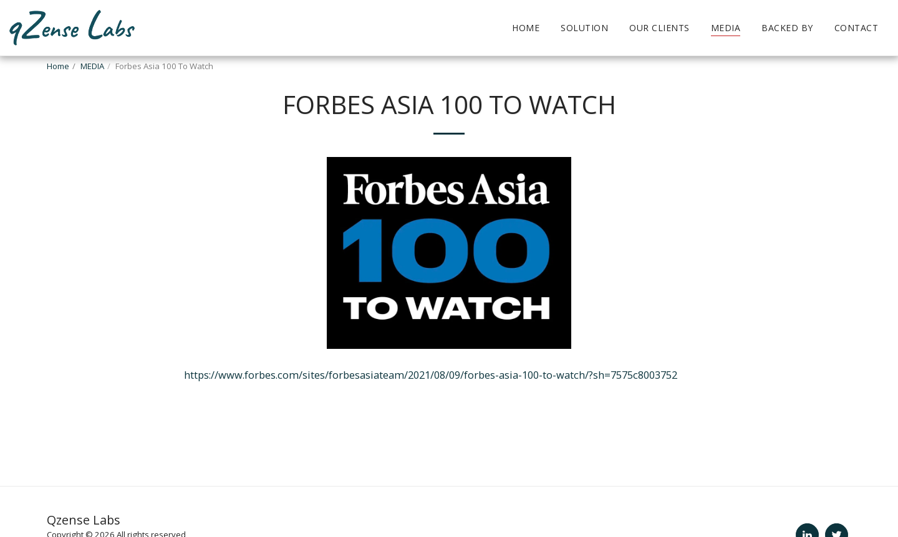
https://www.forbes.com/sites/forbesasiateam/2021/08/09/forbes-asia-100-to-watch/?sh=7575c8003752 (430, 375)
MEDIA (92, 66)
